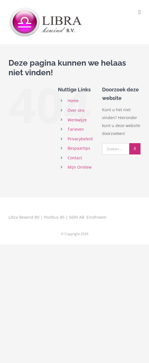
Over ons (76, 110)
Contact (75, 157)
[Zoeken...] (115, 148)
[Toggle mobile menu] (139, 12)
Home (73, 100)
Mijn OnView (80, 167)
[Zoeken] (135, 148)
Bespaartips (79, 148)
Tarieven (76, 129)
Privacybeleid (80, 138)
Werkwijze (77, 120)
